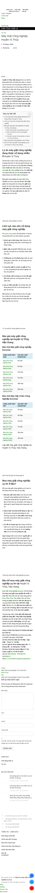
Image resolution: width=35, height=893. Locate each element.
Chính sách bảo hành (8, 850)
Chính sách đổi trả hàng (9, 839)
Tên (3, 713)
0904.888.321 (6, 656)
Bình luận (4, 691)
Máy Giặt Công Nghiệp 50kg (8, 384)
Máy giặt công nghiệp (9, 233)
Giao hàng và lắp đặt (8, 836)
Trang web (4, 730)
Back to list (4, 672)
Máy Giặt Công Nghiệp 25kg (8, 373)
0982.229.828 (12, 654)
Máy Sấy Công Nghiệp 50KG (7, 433)
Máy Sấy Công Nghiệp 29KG (7, 428)
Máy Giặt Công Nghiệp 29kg (8, 379)
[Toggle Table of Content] (29, 114)
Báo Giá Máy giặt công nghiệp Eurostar (18, 130)
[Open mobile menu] (3, 18)
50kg (22, 598)
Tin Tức (3, 33)
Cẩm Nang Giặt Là (7, 761)
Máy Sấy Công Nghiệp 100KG (7, 439)
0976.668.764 (21, 654)
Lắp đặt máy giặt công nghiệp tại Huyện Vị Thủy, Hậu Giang (18, 137)
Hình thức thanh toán (8, 843)
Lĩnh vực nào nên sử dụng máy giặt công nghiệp (17, 122)
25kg (11, 598)
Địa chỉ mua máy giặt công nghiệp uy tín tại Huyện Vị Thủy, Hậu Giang (17, 144)
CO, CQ (13, 605)
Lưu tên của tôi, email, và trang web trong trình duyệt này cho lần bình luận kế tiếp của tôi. (16, 742)
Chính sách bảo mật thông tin (11, 846)
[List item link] (17, 822)
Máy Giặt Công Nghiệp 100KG (8, 390)
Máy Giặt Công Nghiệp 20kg (8, 367)
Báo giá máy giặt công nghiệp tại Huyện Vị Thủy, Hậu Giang (17, 127)
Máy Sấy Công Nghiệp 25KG (7, 422)
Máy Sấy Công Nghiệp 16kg (7, 411)
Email (3, 721)
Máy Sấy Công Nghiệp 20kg (7, 416)
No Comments (24, 781)
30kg (15, 598)
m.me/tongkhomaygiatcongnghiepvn (19, 659)
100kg (28, 598)
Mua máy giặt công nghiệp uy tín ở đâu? (17, 140)
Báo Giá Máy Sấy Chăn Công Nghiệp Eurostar (17, 133)
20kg (7, 598)
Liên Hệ (3, 853)
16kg (3, 598)
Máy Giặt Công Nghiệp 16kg (8, 362)
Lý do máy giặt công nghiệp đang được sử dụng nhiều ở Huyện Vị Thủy (17, 118)
